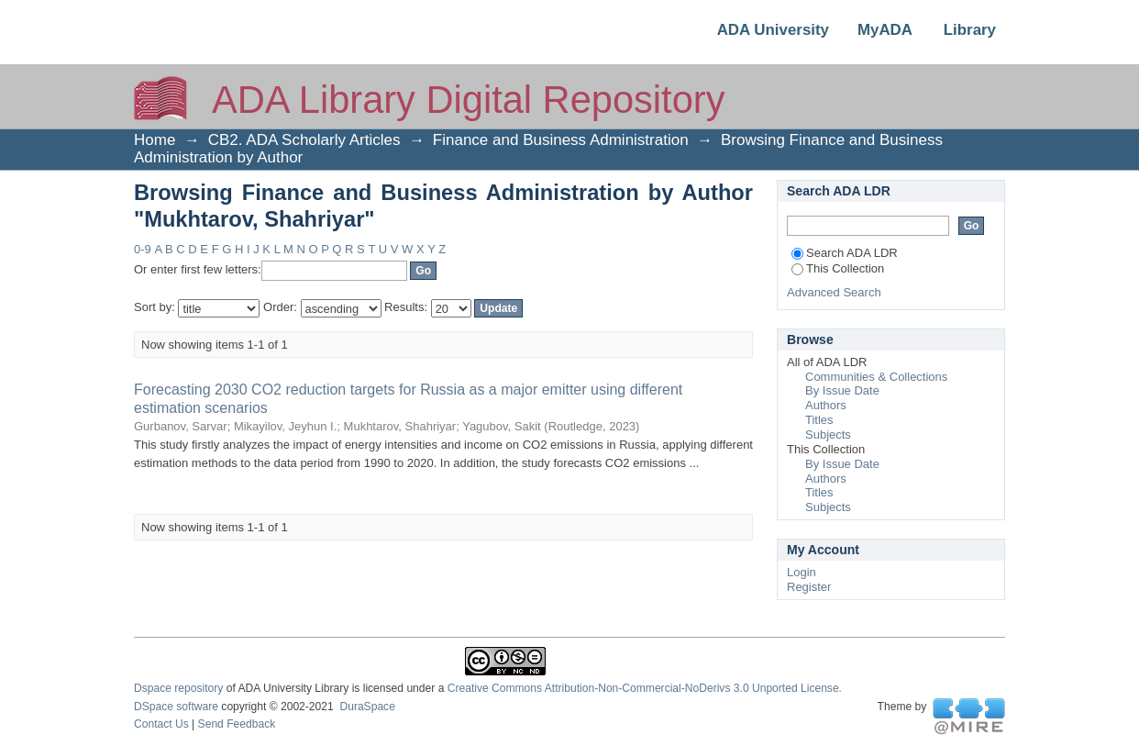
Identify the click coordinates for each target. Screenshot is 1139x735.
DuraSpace (366, 706)
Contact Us (161, 724)
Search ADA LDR (844, 253)
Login (801, 572)
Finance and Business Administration (561, 140)
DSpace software (176, 706)
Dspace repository (178, 688)
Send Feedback (237, 724)
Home (154, 140)
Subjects (828, 434)
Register (809, 587)
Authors (825, 405)
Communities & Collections (876, 377)
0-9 (142, 249)
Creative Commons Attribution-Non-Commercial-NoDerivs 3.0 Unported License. (645, 688)
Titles (819, 420)
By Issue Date (842, 390)
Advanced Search (834, 292)
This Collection (837, 268)
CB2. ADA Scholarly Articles (304, 140)
